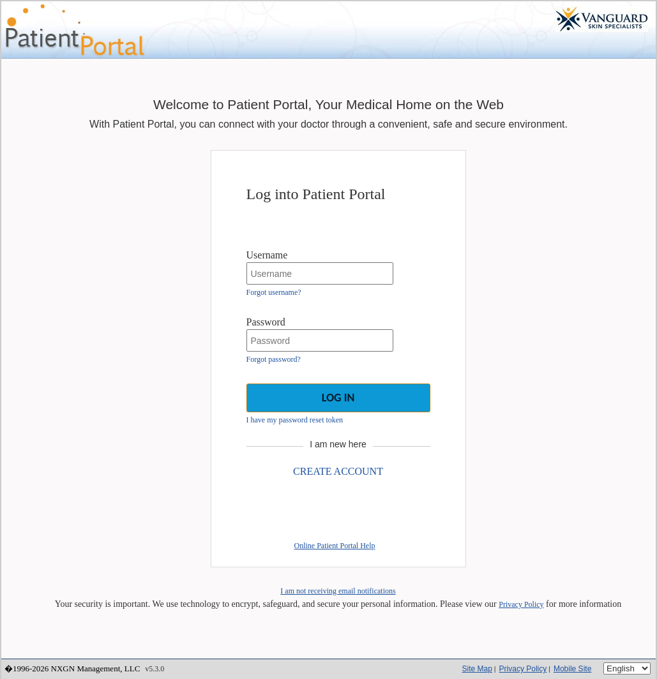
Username (267, 255)
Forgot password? (273, 359)
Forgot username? (273, 292)
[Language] (627, 668)
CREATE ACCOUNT (338, 471)
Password (265, 322)
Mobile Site (572, 668)
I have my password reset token (295, 419)
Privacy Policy (521, 604)
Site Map (477, 668)
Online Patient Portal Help (334, 545)
